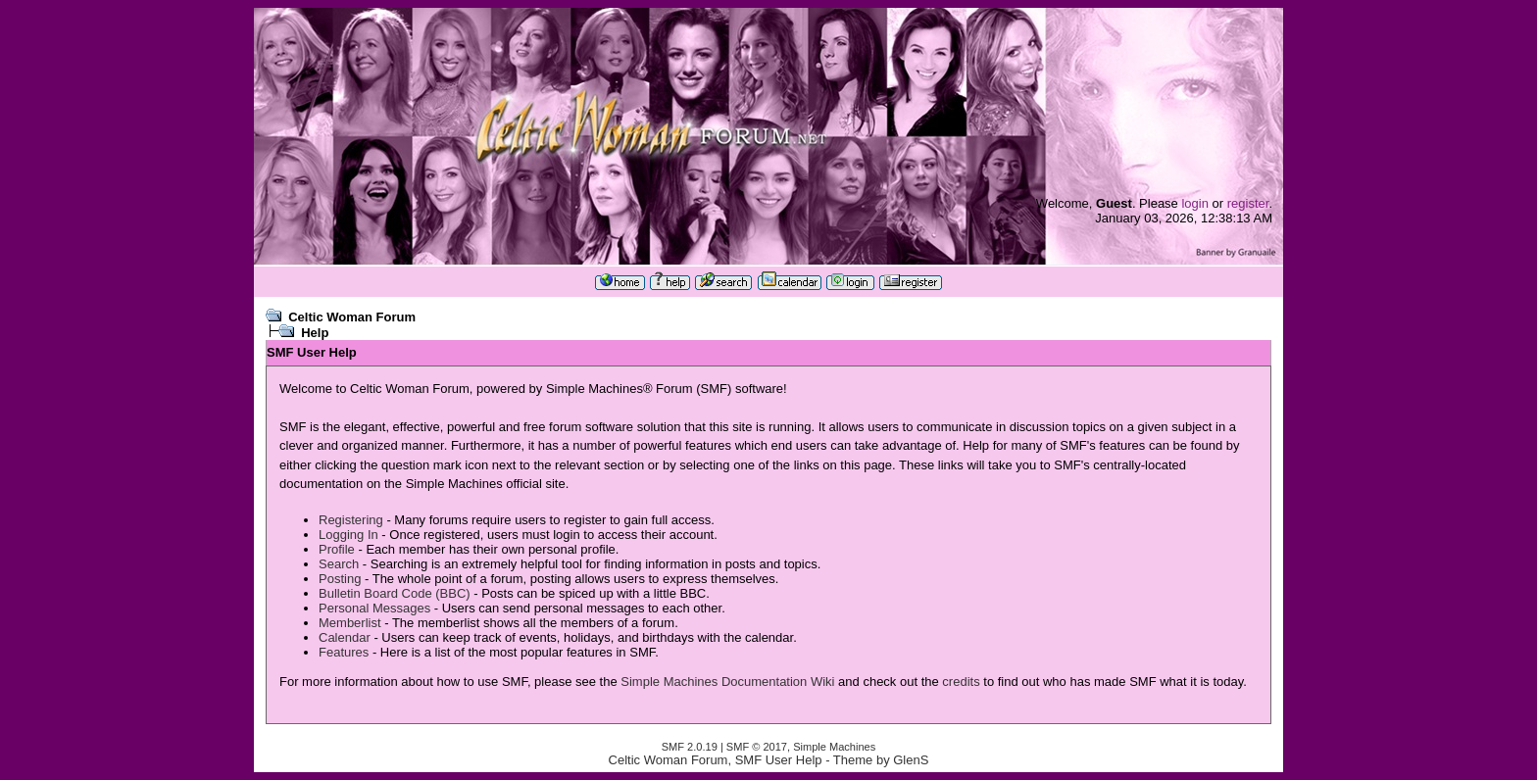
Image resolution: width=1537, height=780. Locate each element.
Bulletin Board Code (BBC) (395, 593)
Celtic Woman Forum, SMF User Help (715, 760)
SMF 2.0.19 (690, 747)
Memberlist (350, 622)
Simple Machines (834, 747)
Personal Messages (374, 608)
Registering (351, 519)
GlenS (910, 760)
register (1248, 203)
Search (339, 564)
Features (344, 652)
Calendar (345, 637)
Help (314, 332)
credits (960, 681)
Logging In (348, 534)
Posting (340, 578)
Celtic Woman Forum (352, 317)
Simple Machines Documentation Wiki (727, 681)
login (1194, 203)
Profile (337, 549)
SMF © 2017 (756, 747)
